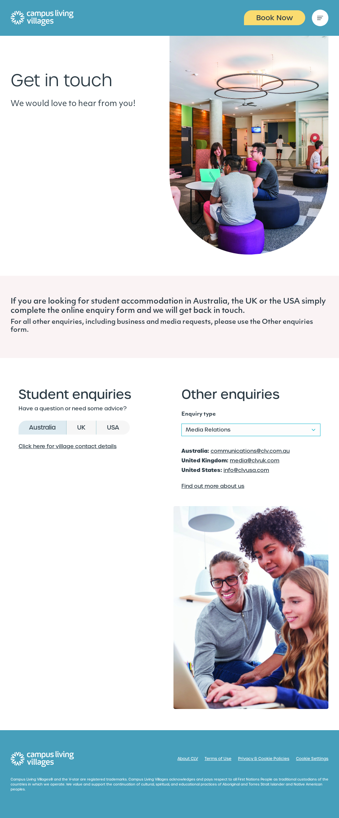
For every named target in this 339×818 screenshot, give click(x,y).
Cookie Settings (312, 758)
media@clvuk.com (254, 460)
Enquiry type (198, 414)
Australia (42, 427)
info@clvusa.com (246, 470)
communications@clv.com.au (250, 450)
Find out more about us (212, 486)
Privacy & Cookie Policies (263, 758)
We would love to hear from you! (73, 104)
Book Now (274, 17)
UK (81, 427)
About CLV (187, 758)
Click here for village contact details (68, 446)
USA (113, 427)
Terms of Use (218, 758)
